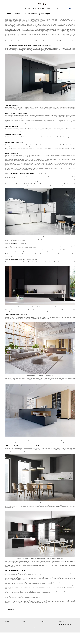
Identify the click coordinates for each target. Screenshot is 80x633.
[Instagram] (68, 624)
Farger (48, 8)
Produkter (55, 8)
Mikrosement (27, 8)
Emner (34, 8)
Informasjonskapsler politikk (51, 626)
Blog (24, 621)
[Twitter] (61, 624)
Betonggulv (50, 185)
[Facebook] (63, 624)
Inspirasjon (41, 8)
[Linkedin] (70, 624)
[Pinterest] (66, 624)
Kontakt (42, 621)
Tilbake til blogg (11, 609)
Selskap (7, 621)
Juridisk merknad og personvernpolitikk (34, 626)
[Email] (59, 624)
